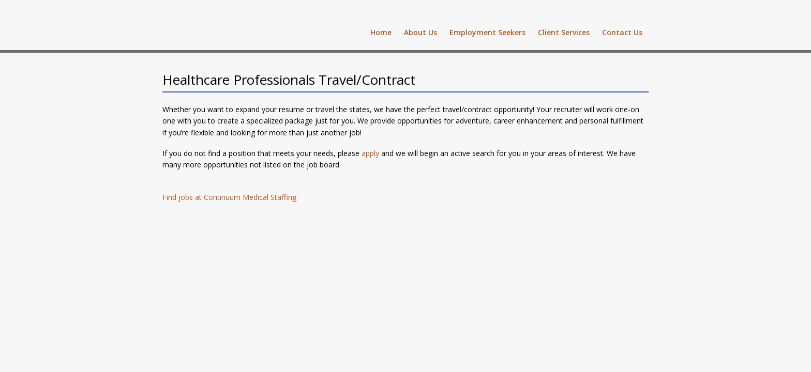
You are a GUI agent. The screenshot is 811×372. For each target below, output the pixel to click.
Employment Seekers (487, 32)
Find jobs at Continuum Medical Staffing (229, 197)
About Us (420, 32)
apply (370, 153)
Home (381, 32)
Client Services (564, 32)
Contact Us (622, 32)
